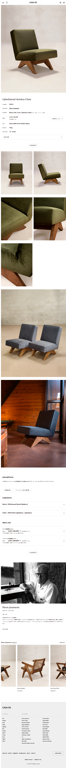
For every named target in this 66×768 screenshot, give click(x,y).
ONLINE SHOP (7, 2)
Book (3, 737)
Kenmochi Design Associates (28, 743)
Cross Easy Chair (54, 688)
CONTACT (33, 145)
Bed (3, 728)
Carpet (3, 735)
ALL (3, 718)
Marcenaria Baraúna (47, 741)
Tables (3, 724)
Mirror (3, 733)
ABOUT (28, 753)
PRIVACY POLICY (29, 759)
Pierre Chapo (25, 720)
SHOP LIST (4, 753)
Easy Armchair (21, 688)
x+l (22, 737)
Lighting (4, 726)
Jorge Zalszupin (46, 730)
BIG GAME (24, 741)
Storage (4, 730)
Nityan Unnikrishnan (26, 739)
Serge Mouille (46, 720)
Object (3, 739)
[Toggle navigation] (3, 2)
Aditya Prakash (25, 733)
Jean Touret (45, 724)
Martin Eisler (45, 733)
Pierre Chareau (25, 726)
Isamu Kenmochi (25, 728)
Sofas (3, 722)
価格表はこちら (56, 118)
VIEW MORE (5, 629)
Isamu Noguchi (46, 726)
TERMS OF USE (38, 759)
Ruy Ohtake (45, 728)
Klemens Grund (46, 739)
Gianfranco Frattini (26, 735)
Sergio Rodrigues (25, 724)
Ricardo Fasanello (26, 722)
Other (3, 741)
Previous (2, 669)
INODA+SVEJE (46, 737)
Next (64, 669)
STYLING (10, 753)
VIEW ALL (62, 642)
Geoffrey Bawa (46, 722)
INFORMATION (22, 753)
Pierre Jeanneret (14, 108)
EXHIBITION (15, 753)
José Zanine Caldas (26, 730)
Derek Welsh (45, 735)
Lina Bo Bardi (46, 718)
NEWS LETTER (58, 753)
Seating (4, 720)
